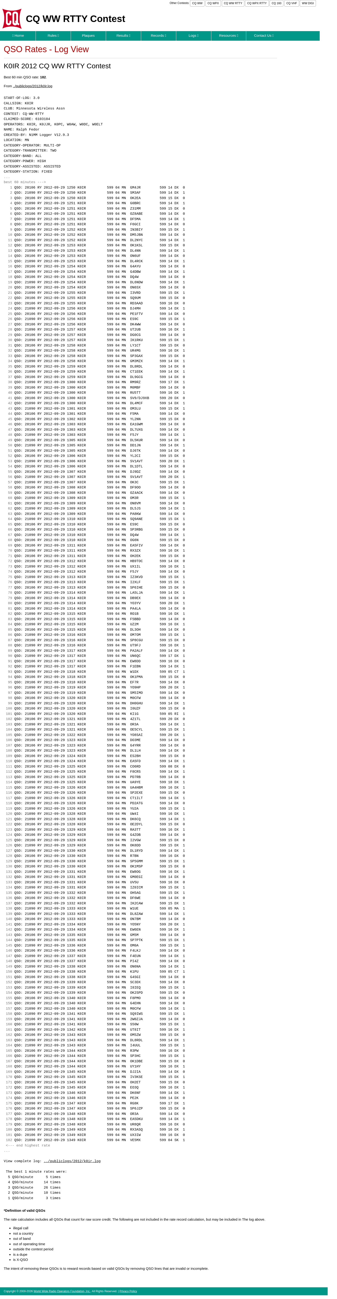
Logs (193, 35)
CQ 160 (276, 3)
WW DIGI (308, 3)
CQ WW (197, 3)
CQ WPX (213, 3)
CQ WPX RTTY (257, 3)
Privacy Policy (128, 1291)
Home (18, 35)
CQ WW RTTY (233, 3)
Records (158, 35)
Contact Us (264, 35)
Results (123, 35)
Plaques (88, 35)
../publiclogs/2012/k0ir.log (32, 86)
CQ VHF (291, 3)
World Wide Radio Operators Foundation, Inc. (62, 1291)
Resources (228, 35)
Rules (53, 35)
